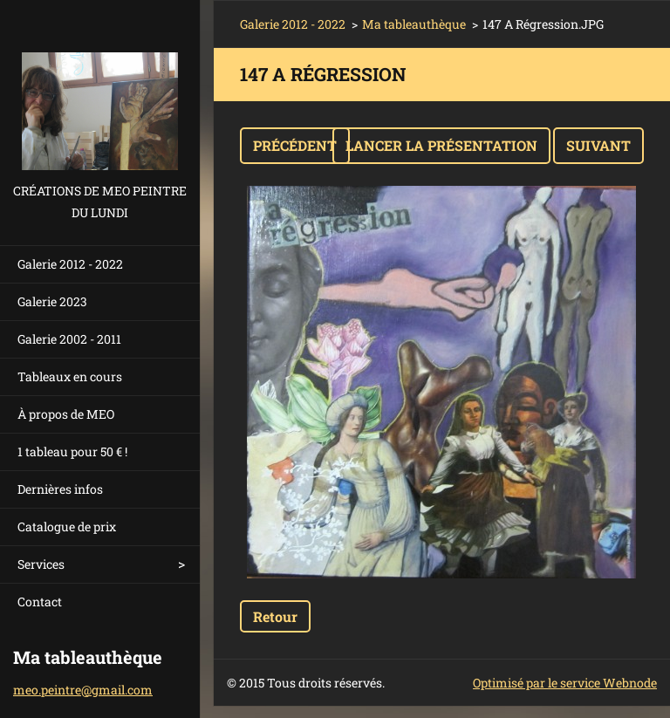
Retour (275, 616)
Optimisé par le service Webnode (565, 682)
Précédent (295, 145)
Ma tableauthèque (414, 24)
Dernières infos (60, 489)
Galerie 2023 (52, 301)
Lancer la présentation (441, 145)
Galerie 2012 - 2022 (70, 264)
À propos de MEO (65, 414)
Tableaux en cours (69, 376)
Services (41, 564)
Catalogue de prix (66, 526)
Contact (39, 601)
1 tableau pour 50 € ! (72, 451)
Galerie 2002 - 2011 (69, 339)
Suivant (598, 145)
